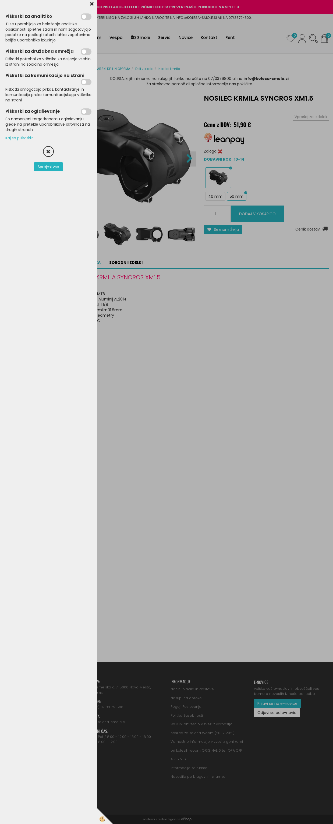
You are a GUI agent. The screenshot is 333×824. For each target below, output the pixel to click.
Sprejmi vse (48, 166)
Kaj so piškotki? (19, 138)
